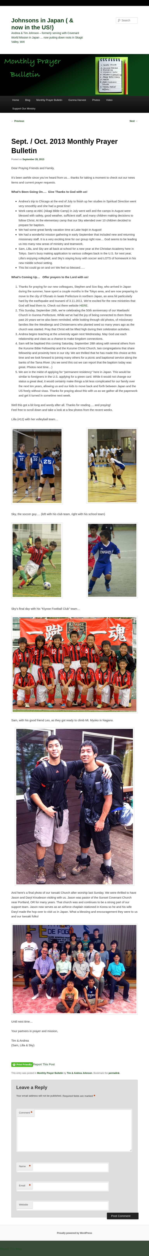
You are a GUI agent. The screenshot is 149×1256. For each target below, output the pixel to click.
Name (25, 1166)
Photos (96, 100)
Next (134, 121)
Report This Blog (11, 1248)
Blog (27, 100)
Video (109, 100)
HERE (83, 305)
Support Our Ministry (24, 108)
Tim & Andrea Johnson (79, 1073)
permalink (114, 1073)
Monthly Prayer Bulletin (49, 100)
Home (15, 100)
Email (25, 1186)
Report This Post (44, 1064)
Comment (25, 1113)
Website (23, 1204)
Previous (17, 121)
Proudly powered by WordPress (74, 1233)
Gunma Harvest (77, 100)
